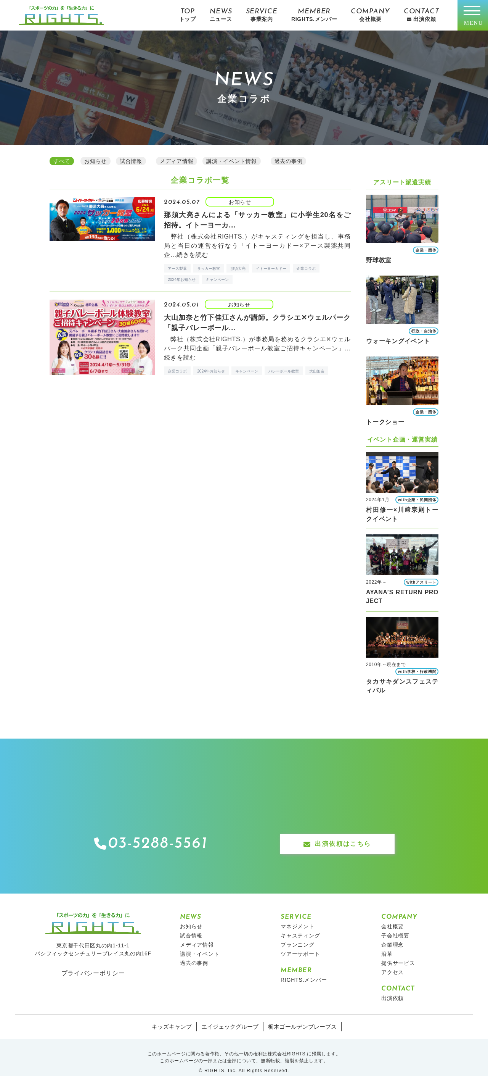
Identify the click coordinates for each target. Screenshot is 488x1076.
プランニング (298, 935)
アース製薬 (177, 267)
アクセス (392, 963)
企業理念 (392, 935)
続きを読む (193, 253)
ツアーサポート (300, 944)
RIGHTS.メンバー (304, 970)
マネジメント (298, 917)
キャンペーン (217, 278)
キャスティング (300, 926)
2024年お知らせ (182, 278)
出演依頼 (392, 989)
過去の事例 (194, 953)
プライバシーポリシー (93, 963)
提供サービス (398, 953)
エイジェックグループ (230, 1017)
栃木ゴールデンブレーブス (299, 1017)
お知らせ (191, 917)
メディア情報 (197, 935)
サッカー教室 (208, 267)
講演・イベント (200, 944)
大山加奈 (316, 370)
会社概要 (392, 917)
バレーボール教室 (283, 370)
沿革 (387, 944)
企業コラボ (306, 267)
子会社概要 (395, 926)
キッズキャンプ (175, 1017)
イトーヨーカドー (271, 267)
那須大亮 (238, 267)
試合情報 (191, 926)
